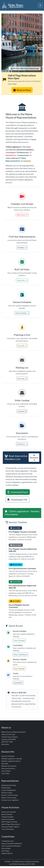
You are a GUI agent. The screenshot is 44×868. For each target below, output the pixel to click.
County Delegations (8, 790)
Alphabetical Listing (8, 785)
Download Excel (18, 492)
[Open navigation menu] (40, 5)
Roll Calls (4, 764)
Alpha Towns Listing (8, 798)
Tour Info (22, 346)
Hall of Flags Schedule (9, 822)
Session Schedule (7, 756)
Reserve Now (22, 90)
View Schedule (22, 313)
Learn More (18, 683)
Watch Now (22, 215)
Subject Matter (7, 853)
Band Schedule (6, 814)
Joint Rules (5, 773)
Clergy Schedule (7, 817)
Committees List (7, 841)
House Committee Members (11, 843)
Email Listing (5, 788)
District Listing (6, 793)
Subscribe (22, 378)
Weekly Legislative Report (11, 761)
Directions (5, 744)
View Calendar (19, 669)
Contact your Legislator (10, 800)
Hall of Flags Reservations (10, 824)
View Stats (22, 280)
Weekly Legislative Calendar (11, 759)
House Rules (6, 771)
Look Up (22, 411)
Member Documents (8, 766)
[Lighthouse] (20, 69)
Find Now (22, 248)
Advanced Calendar (8, 812)
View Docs (22, 444)
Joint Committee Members (11, 846)
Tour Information (7, 829)
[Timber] (24, 69)
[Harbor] (15, 69)
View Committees (20, 654)
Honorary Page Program (10, 827)
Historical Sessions (8, 768)
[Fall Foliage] (28, 69)
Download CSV (17, 499)
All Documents (34, 457)
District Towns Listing (9, 795)
